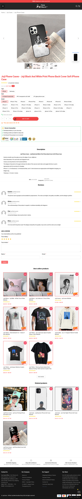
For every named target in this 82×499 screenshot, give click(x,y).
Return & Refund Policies (48, 479)
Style (2, 94)
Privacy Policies (26, 479)
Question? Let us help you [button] (74, 497)
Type (2, 88)
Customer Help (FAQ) (47, 484)
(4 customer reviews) (13, 83)
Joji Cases (9, 12)
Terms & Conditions (27, 477)
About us (24, 475)
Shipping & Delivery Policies (49, 475)
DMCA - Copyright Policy (28, 482)
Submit (4, 262)
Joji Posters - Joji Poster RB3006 (63, 298)
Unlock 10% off (79, 492)
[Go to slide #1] (28, 66)
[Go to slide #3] (45, 66)
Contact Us (45, 482)
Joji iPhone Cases (19, 12)
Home (3, 12)
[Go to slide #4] (53, 66)
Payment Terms (46, 477)
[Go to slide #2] (37, 66)
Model (2, 99)
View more (41, 376)
